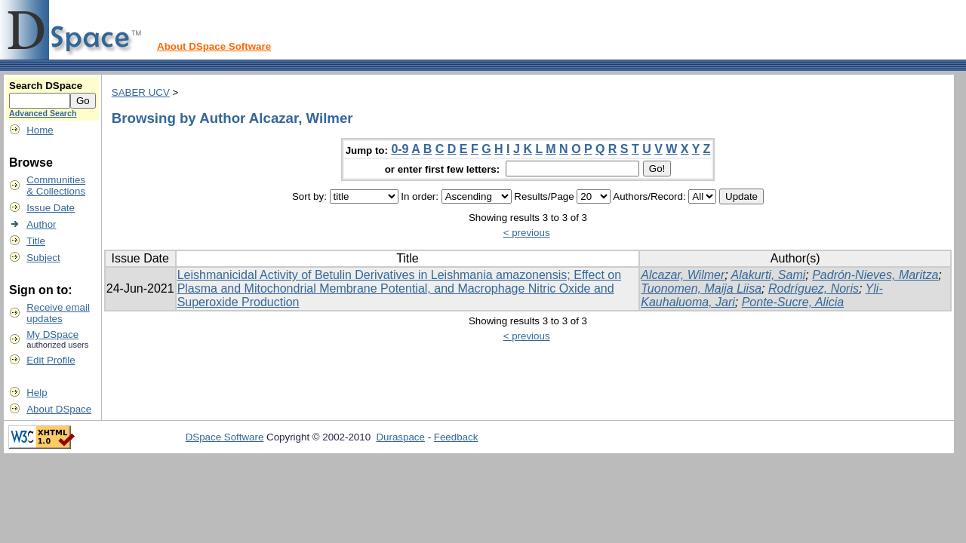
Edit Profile (50, 360)
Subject (43, 257)
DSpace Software (225, 437)
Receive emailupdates (58, 313)
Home (40, 130)
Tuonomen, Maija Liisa (701, 288)
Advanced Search (42, 113)
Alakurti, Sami (768, 274)
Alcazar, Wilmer (682, 274)
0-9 (399, 149)
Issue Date (50, 207)
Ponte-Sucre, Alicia (793, 302)
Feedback (456, 437)
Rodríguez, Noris (813, 288)
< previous (526, 232)
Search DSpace (45, 85)
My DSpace (52, 334)
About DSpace (58, 409)
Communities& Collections (55, 185)
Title (35, 241)
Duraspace (400, 437)
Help (36, 392)
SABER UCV (141, 92)
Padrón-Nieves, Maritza (875, 274)
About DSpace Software (214, 46)
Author (41, 224)
